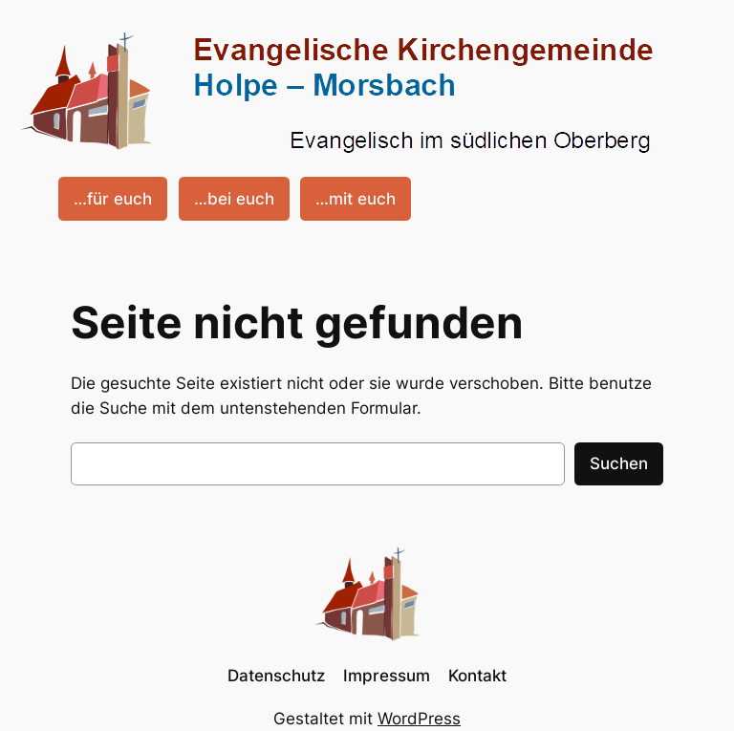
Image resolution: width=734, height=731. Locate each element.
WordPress (419, 718)
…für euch (113, 198)
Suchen (619, 463)
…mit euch (355, 198)
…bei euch (234, 198)
